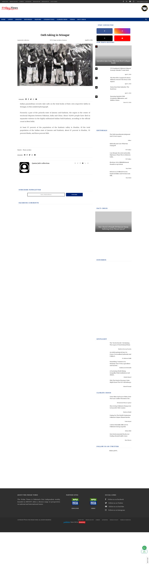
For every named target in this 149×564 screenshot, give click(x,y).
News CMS (74, 522)
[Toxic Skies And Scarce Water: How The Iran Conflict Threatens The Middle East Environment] (101, 400)
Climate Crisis (62, 19)
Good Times (54, 1)
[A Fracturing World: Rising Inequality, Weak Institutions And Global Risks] (101, 374)
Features (38, 19)
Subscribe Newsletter (29, 190)
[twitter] (126, 1)
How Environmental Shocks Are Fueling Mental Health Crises (119, 436)
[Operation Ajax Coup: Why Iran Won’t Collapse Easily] (113, 56)
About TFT (5, 1)
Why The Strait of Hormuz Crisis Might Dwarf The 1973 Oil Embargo (120, 382)
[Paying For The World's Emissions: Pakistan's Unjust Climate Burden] (101, 419)
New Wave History (104, 43)
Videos (72, 19)
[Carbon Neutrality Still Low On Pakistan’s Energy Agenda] (101, 428)
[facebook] (123, 1)
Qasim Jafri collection (23, 40)
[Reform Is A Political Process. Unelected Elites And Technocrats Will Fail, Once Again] (101, 175)
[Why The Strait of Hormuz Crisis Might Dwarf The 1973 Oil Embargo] (101, 384)
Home (3, 19)
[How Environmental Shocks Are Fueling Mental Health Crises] (101, 437)
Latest (10, 19)
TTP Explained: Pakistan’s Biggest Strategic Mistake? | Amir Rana (120, 70)
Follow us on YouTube (114, 507)
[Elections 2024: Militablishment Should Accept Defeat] (101, 166)
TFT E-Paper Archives (56, 40)
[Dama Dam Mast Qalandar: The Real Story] (101, 90)
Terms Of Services (125, 520)
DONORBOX (101, 260)
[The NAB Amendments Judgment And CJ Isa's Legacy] (101, 138)
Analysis (18, 19)
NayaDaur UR (45, 1)
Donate (21, 1)
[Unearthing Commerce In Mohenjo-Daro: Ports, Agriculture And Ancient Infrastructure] (101, 365)
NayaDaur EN (36, 1)
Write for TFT (14, 1)
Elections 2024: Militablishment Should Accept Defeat (117, 164)
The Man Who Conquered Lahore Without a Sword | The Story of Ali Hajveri (120, 80)
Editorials (28, 19)
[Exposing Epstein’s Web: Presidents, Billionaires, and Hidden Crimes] (101, 100)
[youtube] (130, 1)
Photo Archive (27, 150)
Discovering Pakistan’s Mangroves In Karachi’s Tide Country (120, 408)
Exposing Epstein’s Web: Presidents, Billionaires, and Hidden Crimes (120, 98)
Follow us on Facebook (114, 500)
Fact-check (81, 19)
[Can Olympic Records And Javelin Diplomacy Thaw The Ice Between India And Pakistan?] (101, 156)
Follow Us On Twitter (106, 447)
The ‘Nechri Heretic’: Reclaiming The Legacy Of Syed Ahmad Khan (121, 345)
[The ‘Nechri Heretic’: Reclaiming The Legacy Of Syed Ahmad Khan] (101, 346)
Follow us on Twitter (114, 503)
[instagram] (133, 1)
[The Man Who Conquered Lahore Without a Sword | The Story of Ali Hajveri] (101, 81)
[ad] (80, 8)
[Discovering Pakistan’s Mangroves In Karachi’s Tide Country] (101, 409)
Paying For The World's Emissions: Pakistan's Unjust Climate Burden (120, 417)
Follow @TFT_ (113, 451)
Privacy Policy (114, 520)
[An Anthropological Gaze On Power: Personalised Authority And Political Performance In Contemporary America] (101, 356)
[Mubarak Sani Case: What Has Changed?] (101, 147)
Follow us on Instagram (115, 511)
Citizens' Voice (49, 19)
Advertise (28, 1)
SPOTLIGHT (101, 339)
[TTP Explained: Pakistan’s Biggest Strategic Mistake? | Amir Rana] (101, 72)
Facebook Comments (28, 203)
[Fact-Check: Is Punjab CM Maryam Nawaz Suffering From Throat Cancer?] (113, 222)
